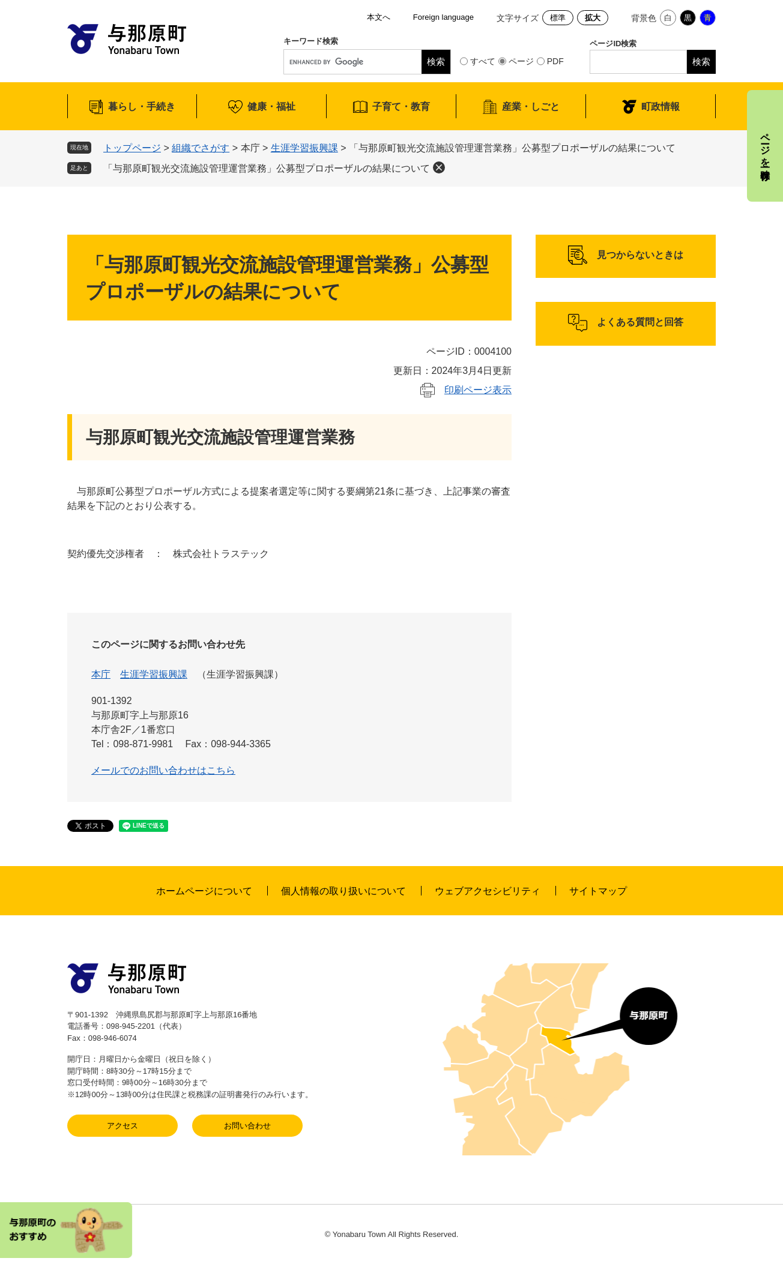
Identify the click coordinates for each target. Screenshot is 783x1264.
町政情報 (660, 106)
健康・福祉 (271, 106)
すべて (482, 61)
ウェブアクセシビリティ (487, 891)
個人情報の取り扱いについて (343, 891)
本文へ (378, 17)
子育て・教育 (401, 106)
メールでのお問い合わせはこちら (163, 770)
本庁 (100, 674)
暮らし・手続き (141, 106)
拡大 (592, 17)
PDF (555, 61)
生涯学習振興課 (304, 148)
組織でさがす (200, 148)
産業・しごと (531, 106)
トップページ (132, 148)
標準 (558, 17)
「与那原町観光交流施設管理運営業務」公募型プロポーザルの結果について (266, 168)
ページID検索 (613, 43)
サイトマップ (598, 891)
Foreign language (443, 17)
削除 (439, 167)
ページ (521, 61)
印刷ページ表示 (478, 390)
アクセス (122, 1125)
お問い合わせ (247, 1125)
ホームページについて (204, 891)
